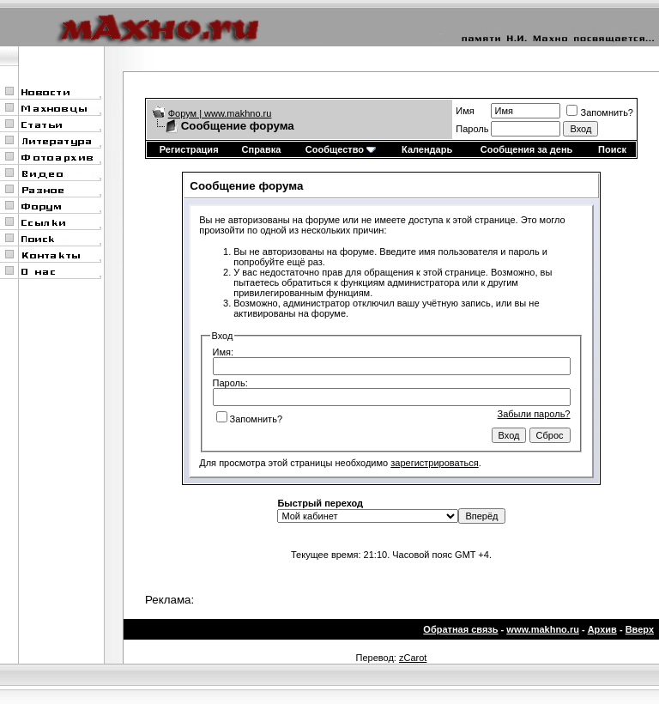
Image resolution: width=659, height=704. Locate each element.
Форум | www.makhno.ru (220, 113)
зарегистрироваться (434, 463)
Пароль (472, 129)
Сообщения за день (526, 149)
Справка (261, 149)
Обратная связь (460, 629)
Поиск (612, 149)
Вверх (640, 629)
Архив (602, 629)
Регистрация (189, 149)
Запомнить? (599, 112)
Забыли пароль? (534, 414)
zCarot (412, 657)
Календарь (427, 149)
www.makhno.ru (542, 629)
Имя (465, 111)
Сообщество (340, 149)
